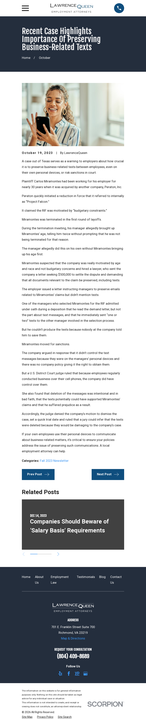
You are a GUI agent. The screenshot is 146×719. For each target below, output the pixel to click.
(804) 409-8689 (73, 656)
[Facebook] (69, 673)
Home (26, 577)
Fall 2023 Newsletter (54, 461)
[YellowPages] (77, 673)
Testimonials (86, 577)
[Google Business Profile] (85, 673)
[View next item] (58, 554)
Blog (102, 577)
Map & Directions (73, 638)
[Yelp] (60, 673)
